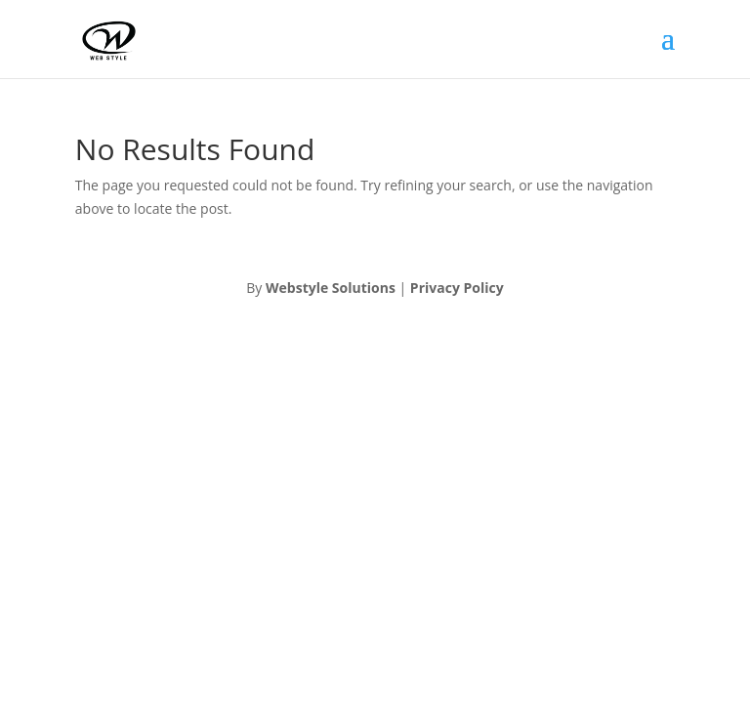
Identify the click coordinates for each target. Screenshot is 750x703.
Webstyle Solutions (331, 287)
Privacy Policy (457, 287)
